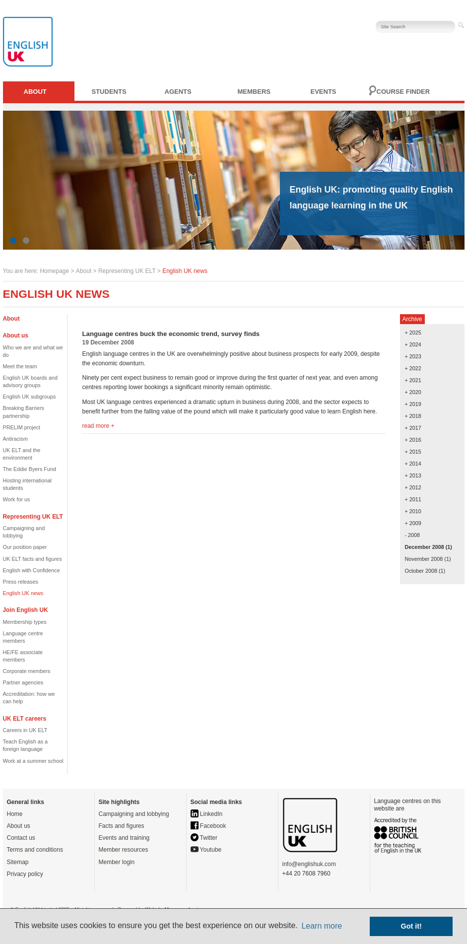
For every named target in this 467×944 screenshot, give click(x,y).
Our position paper (25, 547)
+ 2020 (413, 392)
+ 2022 (413, 368)
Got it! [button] (411, 926)
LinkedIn (207, 813)
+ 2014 (413, 464)
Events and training (124, 837)
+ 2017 (413, 428)
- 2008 (412, 535)
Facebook (208, 825)
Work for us (16, 499)
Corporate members (27, 671)
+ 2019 (413, 404)
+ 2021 (413, 380)
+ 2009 (413, 523)
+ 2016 (413, 440)
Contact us (21, 837)
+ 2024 (413, 344)
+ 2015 (413, 452)
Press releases (20, 582)
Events (323, 91)
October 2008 (421, 571)
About (35, 91)
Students (109, 91)
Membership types (25, 622)
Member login (117, 862)
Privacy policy (25, 874)
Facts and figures (121, 825)
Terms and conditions (35, 849)
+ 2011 (413, 499)
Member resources (123, 849)
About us (18, 825)
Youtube (206, 849)
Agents (178, 91)
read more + (98, 425)
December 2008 (424, 547)
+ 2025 (413, 333)
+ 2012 (413, 487)
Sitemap (18, 862)
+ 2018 (413, 416)
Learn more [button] (321, 926)
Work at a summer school (33, 761)
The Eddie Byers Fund (29, 469)
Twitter (204, 837)
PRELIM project (22, 427)
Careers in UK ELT (25, 730)
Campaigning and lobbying (134, 813)
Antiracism (15, 439)
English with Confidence (31, 570)
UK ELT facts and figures (32, 559)
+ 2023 (413, 356)
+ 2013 (413, 475)
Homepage (54, 271)
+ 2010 (413, 511)
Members (254, 91)
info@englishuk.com (309, 864)
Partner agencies (23, 682)
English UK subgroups (29, 397)
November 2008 (424, 559)
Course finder (403, 91)
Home (15, 813)
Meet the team (20, 366)
